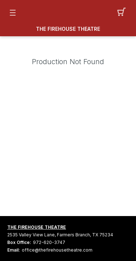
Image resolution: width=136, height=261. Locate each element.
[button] (123, 12)
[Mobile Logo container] (68, 13)
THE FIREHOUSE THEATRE (68, 29)
